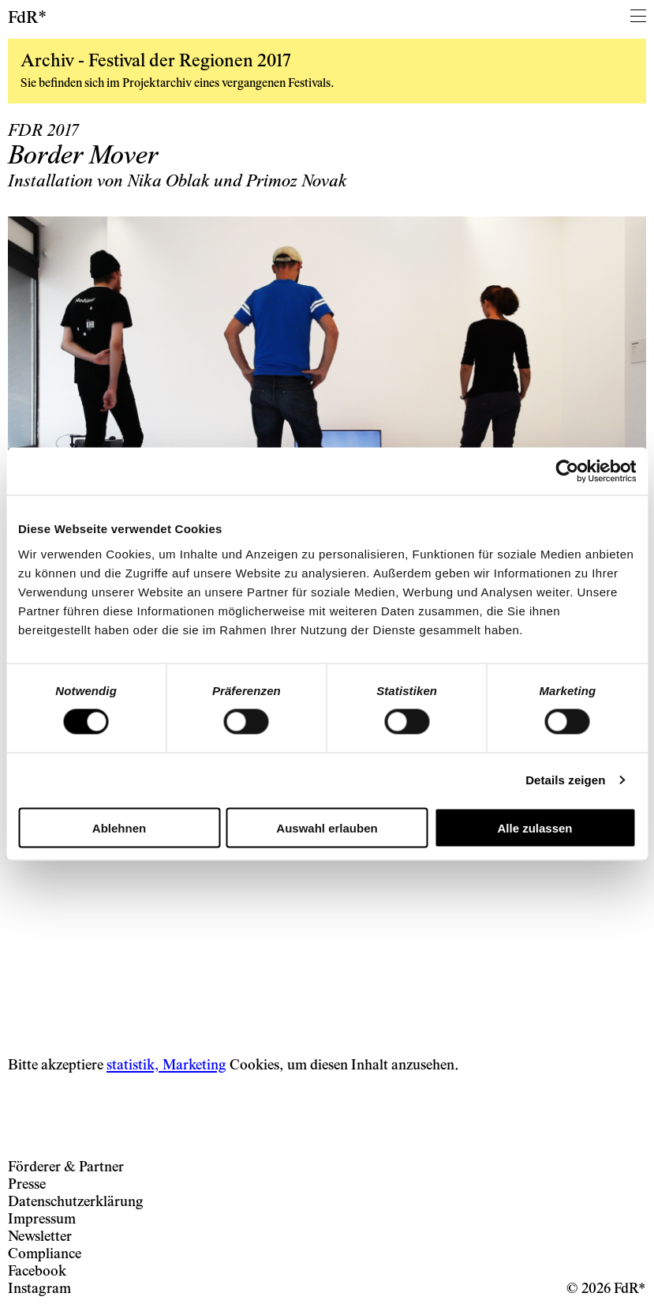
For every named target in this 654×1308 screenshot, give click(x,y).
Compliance (44, 1254)
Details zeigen (565, 780)
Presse (27, 1185)
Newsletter (40, 1237)
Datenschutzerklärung (76, 1202)
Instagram (39, 1289)
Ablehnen (119, 827)
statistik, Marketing (166, 1065)
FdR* (27, 19)
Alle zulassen (534, 827)
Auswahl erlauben (326, 827)
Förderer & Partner (66, 1167)
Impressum (42, 1219)
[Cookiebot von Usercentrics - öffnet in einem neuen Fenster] (567, 471)
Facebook (37, 1272)
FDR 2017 (43, 132)
